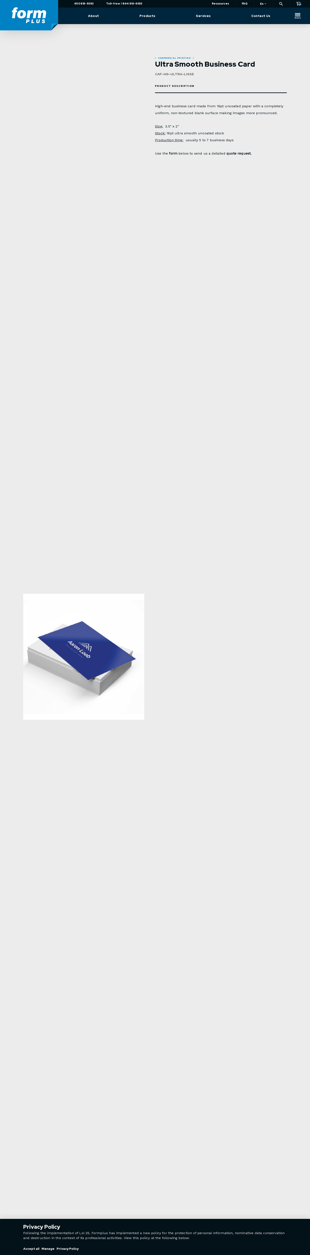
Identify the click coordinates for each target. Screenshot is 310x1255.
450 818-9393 (85, 3)
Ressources (220, 3)
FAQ (244, 3)
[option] (83, 669)
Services (203, 16)
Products (148, 16)
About (94, 16)
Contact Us (260, 16)
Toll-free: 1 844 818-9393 (125, 3)
